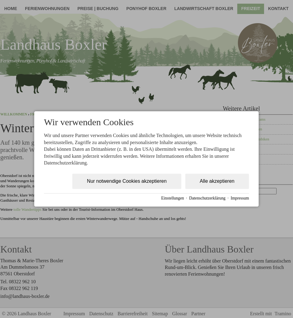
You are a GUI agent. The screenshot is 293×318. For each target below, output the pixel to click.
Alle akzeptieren (217, 181)
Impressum (240, 198)
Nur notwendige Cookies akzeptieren (127, 181)
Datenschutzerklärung (207, 198)
